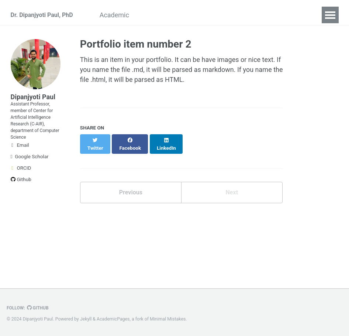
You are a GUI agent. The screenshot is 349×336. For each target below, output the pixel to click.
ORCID (21, 184)
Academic (129, 15)
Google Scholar (30, 173)
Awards (168, 15)
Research (252, 15)
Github (21, 195)
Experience (208, 15)
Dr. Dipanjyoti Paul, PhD (46, 15)
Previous (131, 187)
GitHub (41, 308)
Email (20, 161)
